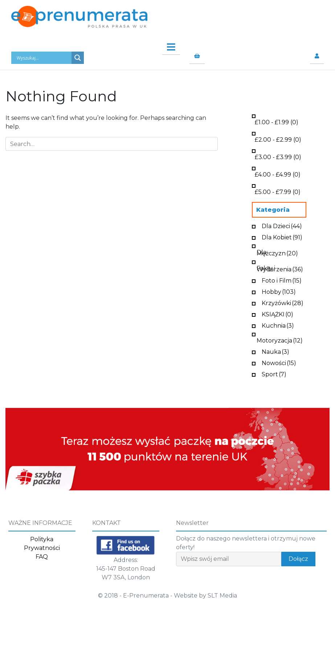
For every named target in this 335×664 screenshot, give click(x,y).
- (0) (276, 121)
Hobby (279, 291)
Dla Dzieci (282, 225)
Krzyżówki (282, 302)
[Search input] (43, 58)
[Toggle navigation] (167, 45)
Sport (274, 373)
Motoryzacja (280, 340)
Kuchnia (278, 325)
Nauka (275, 351)
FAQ (42, 556)
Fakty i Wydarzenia (280, 268)
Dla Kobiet (282, 236)
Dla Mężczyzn (277, 252)
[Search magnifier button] (78, 58)
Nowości (279, 362)
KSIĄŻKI (277, 313)
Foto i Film (282, 280)
